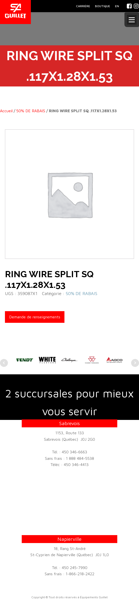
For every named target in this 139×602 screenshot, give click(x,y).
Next (135, 363)
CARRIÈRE (83, 6)
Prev (4, 363)
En (117, 6)
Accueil (6, 111)
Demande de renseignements (34, 317)
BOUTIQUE (102, 6)
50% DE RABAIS (30, 111)
